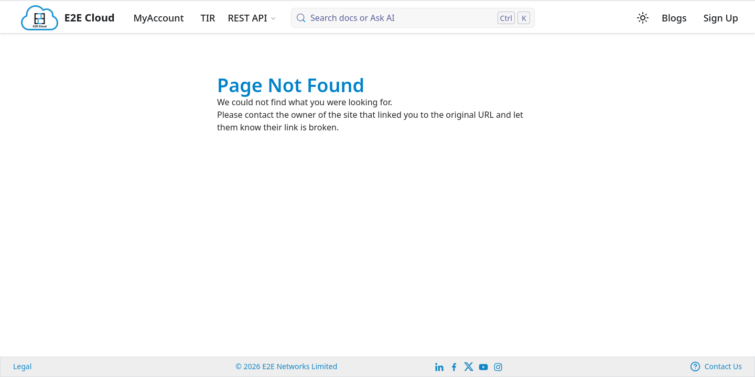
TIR (208, 18)
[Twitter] (468, 366)
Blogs (674, 18)
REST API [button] (247, 18)
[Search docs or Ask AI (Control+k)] (413, 18)
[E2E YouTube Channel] (483, 366)
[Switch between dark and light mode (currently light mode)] (642, 17)
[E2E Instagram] (498, 366)
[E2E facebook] (454, 366)
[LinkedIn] (439, 366)
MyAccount (159, 18)
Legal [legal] (22, 366)
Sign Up (721, 18)
